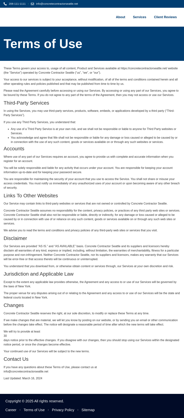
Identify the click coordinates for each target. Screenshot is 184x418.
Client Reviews (165, 17)
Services (139, 17)
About (120, 17)
